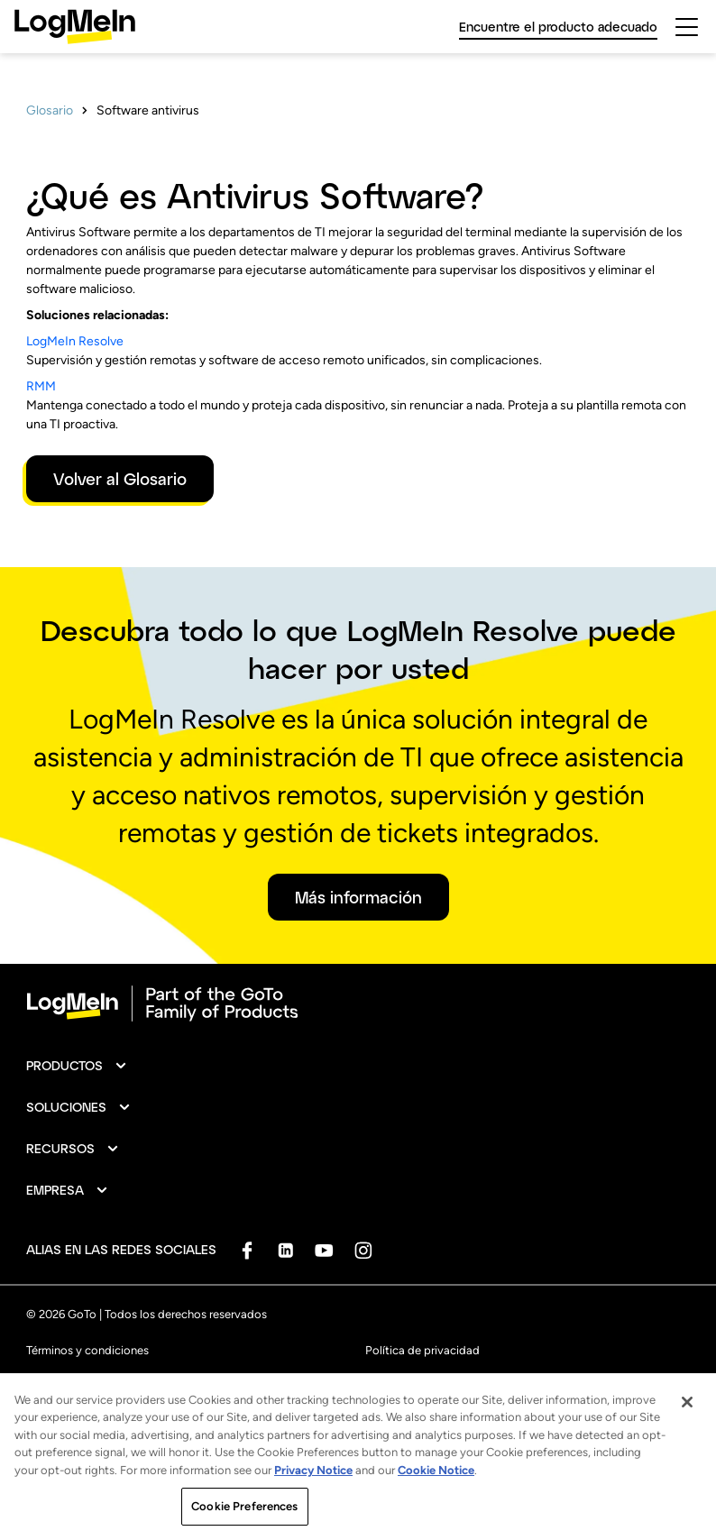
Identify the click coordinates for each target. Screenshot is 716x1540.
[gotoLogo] (74, 26)
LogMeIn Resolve (75, 341)
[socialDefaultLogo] (246, 1250)
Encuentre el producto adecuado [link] (558, 26)
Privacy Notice (313, 1483)
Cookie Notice (436, 1483)
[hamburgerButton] (687, 27)
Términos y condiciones (87, 1350)
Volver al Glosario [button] (120, 479)
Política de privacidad (422, 1350)
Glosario (49, 110)
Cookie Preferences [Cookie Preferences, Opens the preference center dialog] (244, 1520)
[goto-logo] (358, 1003)
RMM (41, 386)
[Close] (687, 1415)
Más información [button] (358, 897)
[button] (77, 1066)
